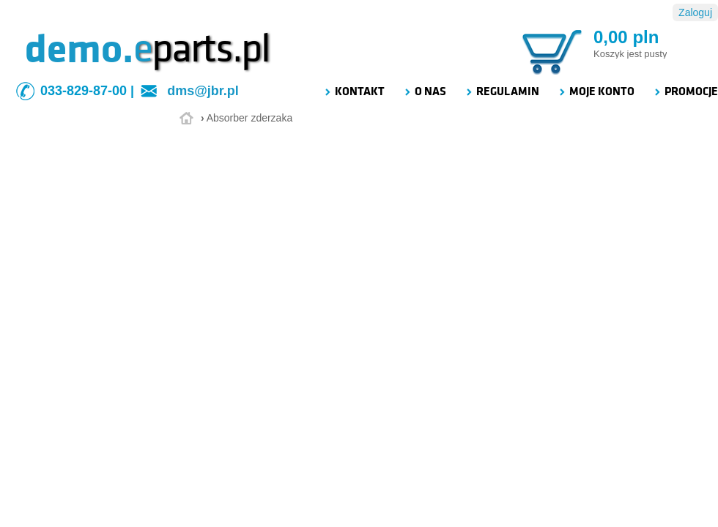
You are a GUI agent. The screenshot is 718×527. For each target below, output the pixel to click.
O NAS (424, 91)
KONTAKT (354, 91)
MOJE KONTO (596, 91)
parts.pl (201, 49)
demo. (79, 49)
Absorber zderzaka (250, 118)
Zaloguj (695, 12)
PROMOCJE (685, 91)
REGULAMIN (502, 91)
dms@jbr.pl (203, 90)
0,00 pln (626, 37)
